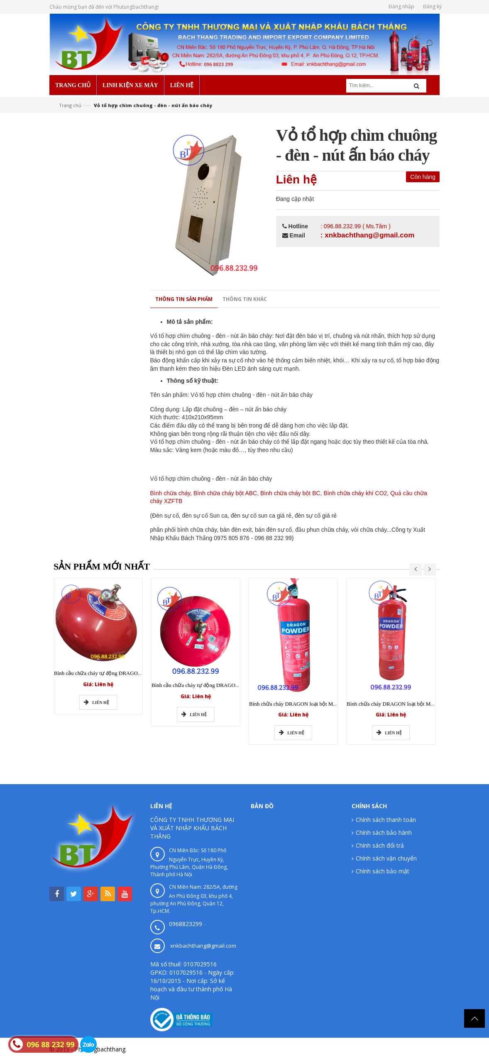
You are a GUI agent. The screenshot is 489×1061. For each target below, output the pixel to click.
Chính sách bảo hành (384, 832)
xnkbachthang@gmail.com (203, 945)
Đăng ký (432, 6)
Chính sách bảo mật (382, 871)
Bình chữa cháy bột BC (290, 493)
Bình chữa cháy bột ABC (225, 493)
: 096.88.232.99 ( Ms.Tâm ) (355, 226)
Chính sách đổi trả (380, 845)
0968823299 (185, 924)
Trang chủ (70, 105)
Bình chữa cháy (170, 493)
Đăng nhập (401, 6)
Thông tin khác (244, 299)
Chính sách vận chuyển (386, 858)
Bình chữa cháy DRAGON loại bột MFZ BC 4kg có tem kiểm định (322, 704)
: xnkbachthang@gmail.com (367, 235)
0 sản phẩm (76, 457)
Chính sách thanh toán (386, 820)
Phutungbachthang (414, 1049)
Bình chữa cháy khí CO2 (355, 493)
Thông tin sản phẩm (184, 299)
